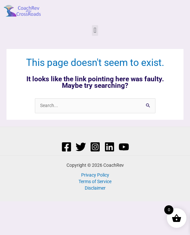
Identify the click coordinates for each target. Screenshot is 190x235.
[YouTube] (124, 147)
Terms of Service (95, 181)
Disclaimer (95, 188)
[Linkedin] (109, 147)
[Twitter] (81, 147)
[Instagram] (95, 147)
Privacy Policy (95, 175)
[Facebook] (66, 147)
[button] (95, 30)
